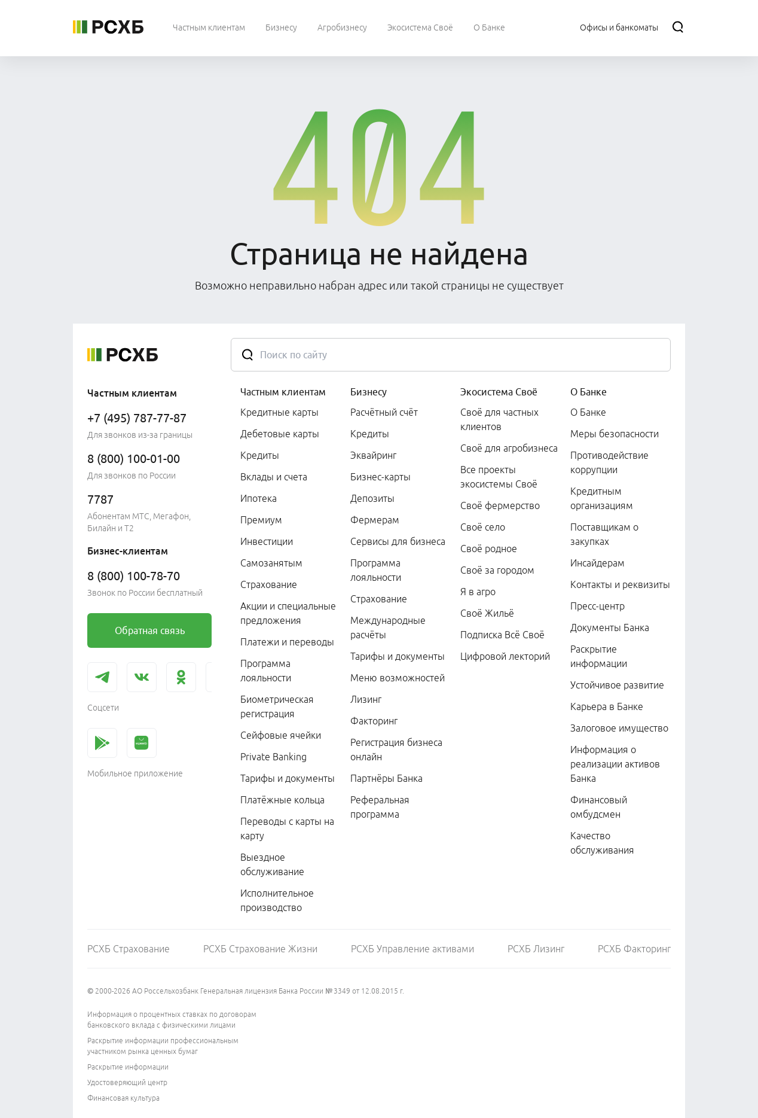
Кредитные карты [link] (279, 412)
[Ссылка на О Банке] (489, 26)
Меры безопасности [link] (614, 433)
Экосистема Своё (498, 391)
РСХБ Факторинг (634, 948)
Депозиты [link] (372, 498)
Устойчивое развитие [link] (617, 685)
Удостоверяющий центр (127, 1082)
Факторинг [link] (374, 720)
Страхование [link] (268, 584)
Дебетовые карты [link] (279, 433)
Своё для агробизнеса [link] (509, 448)
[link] (149, 630)
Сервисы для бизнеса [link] (397, 541)
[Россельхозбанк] (108, 27)
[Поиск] (678, 27)
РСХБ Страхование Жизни (260, 948)
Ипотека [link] (258, 498)
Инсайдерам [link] (597, 563)
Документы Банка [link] (609, 627)
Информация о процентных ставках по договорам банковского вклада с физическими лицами (171, 1019)
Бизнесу (368, 391)
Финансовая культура (123, 1098)
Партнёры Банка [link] (386, 778)
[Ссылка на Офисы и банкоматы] (619, 27)
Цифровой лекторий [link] (505, 656)
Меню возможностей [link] (397, 677)
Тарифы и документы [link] (287, 778)
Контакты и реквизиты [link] (620, 584)
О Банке (588, 391)
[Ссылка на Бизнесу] (281, 26)
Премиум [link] (261, 519)
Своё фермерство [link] (500, 505)
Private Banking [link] (273, 756)
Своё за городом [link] (497, 570)
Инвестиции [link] (266, 541)
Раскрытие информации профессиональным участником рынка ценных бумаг (163, 1046)
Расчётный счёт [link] (384, 412)
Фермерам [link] (374, 519)
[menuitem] (209, 27)
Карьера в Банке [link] (606, 706)
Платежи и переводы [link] (287, 641)
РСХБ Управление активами (412, 948)
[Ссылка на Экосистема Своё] (420, 26)
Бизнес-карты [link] (380, 476)
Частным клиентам (283, 391)
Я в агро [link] (478, 591)
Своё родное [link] (488, 548)
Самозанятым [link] (271, 563)
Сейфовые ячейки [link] (280, 735)
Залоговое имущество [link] (619, 728)
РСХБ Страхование (128, 948)
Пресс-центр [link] (597, 606)
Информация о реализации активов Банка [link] (615, 764)
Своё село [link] (482, 527)
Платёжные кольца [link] (282, 799)
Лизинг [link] (365, 699)
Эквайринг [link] (373, 455)
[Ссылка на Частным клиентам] (209, 26)
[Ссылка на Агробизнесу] (342, 26)
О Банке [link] (588, 412)
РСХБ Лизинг (536, 948)
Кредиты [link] (259, 455)
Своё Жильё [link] (487, 613)
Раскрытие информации (128, 1067)
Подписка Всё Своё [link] (502, 634)
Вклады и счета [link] (273, 476)
